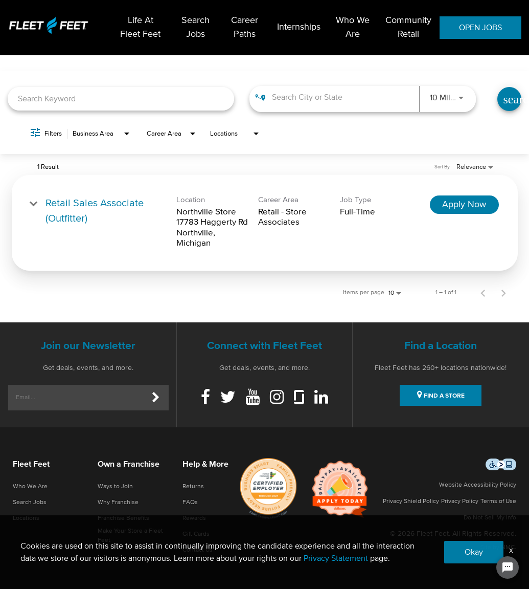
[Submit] (156, 397)
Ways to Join (115, 487)
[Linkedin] (321, 398)
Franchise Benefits (123, 518)
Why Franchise (118, 502)
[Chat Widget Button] (507, 567)
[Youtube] (253, 398)
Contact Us (197, 550)
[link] (265, 223)
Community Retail (408, 27)
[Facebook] (205, 398)
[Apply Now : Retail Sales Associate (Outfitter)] (464, 204)
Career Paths (244, 27)
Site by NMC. (498, 547)
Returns (193, 487)
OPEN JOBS (480, 28)
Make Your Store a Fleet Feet (130, 535)
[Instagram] (277, 398)
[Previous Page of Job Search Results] (483, 292)
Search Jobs (195, 27)
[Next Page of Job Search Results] (503, 292)
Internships (298, 27)
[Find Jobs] (509, 99)
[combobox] (121, 99)
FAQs (190, 502)
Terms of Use (498, 501)
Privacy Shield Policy (411, 501)
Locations (26, 518)
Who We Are (353, 27)
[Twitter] (228, 398)
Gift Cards (196, 534)
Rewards (194, 518)
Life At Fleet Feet (140, 27)
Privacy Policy (459, 501)
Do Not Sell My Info (490, 518)
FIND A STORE (441, 394)
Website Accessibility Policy (477, 485)
